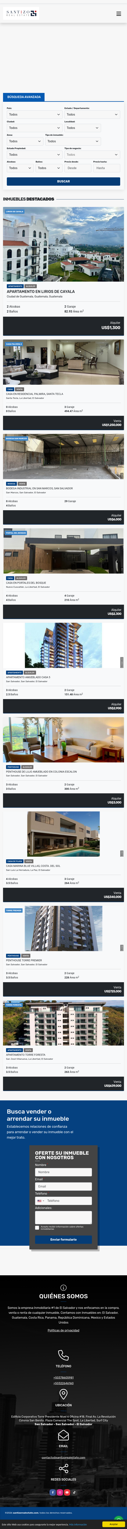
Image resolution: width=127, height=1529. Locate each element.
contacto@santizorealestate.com (63, 1457)
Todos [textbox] (13, 114)
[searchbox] (92, 154)
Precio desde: (71, 162)
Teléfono (42, 1193)
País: (9, 108)
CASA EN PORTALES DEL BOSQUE (26, 582)
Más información (78, 1524)
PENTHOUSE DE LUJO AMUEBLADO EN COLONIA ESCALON (41, 771)
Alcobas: (11, 162)
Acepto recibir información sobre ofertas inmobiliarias (62, 1227)
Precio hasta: (100, 162)
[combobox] (35, 114)
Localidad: (69, 121)
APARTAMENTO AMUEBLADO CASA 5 (28, 677)
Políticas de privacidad (63, 1330)
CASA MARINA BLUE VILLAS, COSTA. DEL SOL (33, 865)
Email (40, 1179)
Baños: (39, 162)
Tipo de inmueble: (54, 135)
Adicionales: (43, 1208)
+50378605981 (63, 1377)
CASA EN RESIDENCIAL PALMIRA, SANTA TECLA (34, 393)
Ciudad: (11, 121)
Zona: (10, 135)
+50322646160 (63, 1383)
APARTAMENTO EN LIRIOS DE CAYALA (41, 291)
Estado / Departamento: (76, 108)
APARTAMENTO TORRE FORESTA (25, 1054)
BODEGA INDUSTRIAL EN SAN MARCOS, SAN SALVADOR (39, 488)
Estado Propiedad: (16, 148)
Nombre (41, 1165)
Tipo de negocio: (72, 148)
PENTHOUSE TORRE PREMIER (24, 960)
